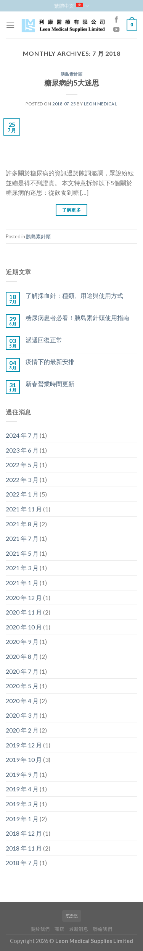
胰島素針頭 (72, 73)
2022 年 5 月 (22, 464)
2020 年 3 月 (22, 715)
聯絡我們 (102, 929)
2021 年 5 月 (22, 553)
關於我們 (40, 929)
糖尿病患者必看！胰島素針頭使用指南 (77, 317)
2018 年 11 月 (24, 848)
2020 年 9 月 (22, 641)
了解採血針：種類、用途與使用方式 (74, 295)
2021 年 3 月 (22, 567)
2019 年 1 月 (22, 818)
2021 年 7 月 (22, 538)
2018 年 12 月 (24, 833)
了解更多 (71, 210)
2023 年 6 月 (22, 450)
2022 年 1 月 (22, 494)
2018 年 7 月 (22, 862)
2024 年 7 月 (22, 435)
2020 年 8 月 (22, 656)
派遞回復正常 (44, 339)
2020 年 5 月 (22, 685)
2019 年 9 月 (22, 774)
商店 (59, 929)
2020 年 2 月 (22, 730)
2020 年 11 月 (24, 612)
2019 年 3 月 (22, 803)
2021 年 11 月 (24, 509)
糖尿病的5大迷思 (71, 82)
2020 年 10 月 (24, 627)
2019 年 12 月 (24, 745)
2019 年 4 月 (22, 788)
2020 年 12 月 (24, 597)
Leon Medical (100, 103)
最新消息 (78, 929)
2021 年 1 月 (22, 582)
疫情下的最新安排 (50, 361)
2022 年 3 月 (22, 479)
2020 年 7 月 (22, 671)
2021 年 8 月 (22, 523)
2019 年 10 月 (24, 759)
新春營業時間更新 (50, 383)
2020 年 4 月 (22, 700)
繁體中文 (71, 6)
